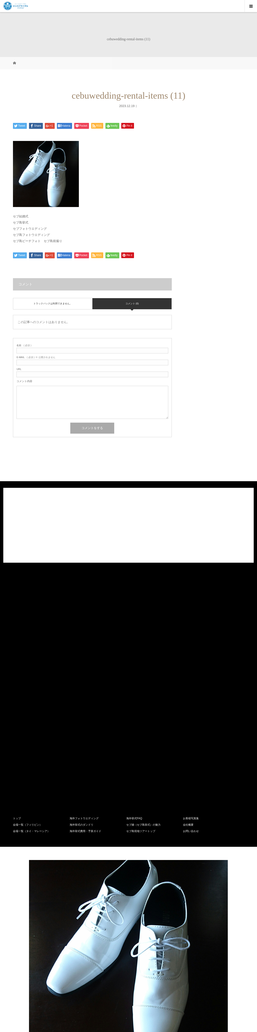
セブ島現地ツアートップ (140, 831)
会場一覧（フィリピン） (27, 824)
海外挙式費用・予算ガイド (85, 831)
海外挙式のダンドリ (81, 824)
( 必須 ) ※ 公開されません (35, 357)
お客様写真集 (191, 818)
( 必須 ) (23, 345)
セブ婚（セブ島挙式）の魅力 (143, 824)
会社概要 (188, 824)
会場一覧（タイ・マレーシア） (31, 831)
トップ (17, 818)
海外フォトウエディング (84, 818)
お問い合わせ (191, 831)
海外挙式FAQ (134, 818)
